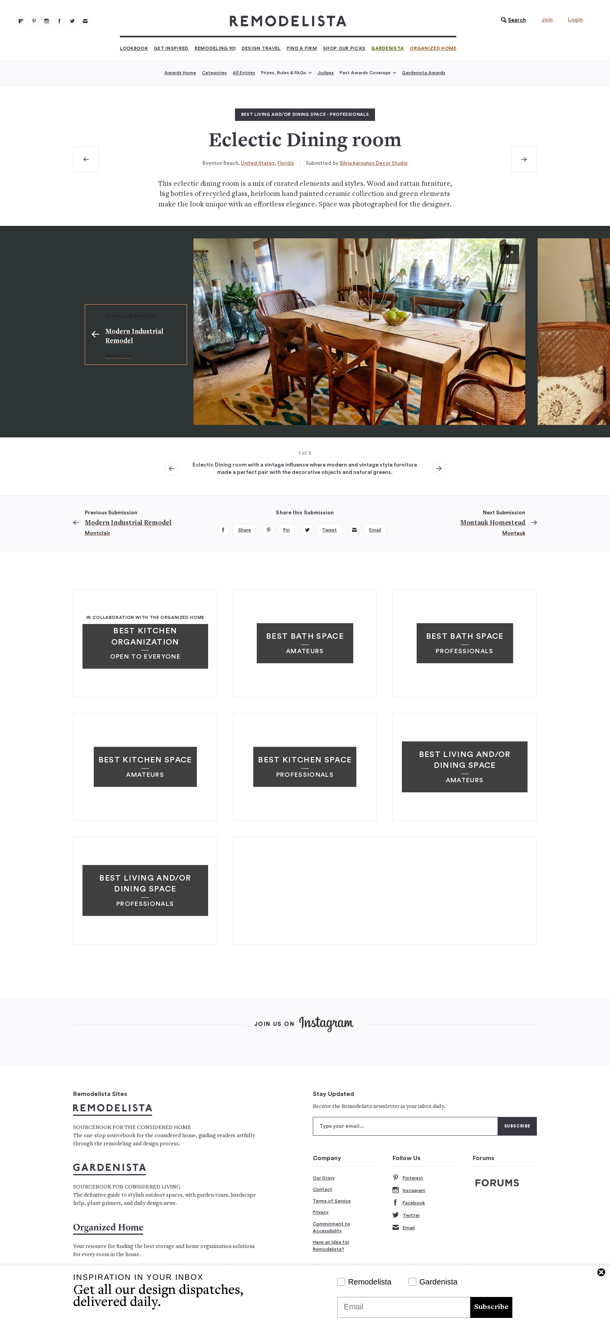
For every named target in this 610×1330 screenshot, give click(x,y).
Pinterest (408, 1178)
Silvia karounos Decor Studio (374, 163)
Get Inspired (171, 48)
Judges (325, 72)
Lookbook (134, 48)
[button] (511, 20)
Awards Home (180, 72)
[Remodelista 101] (33, 21)
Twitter (406, 1215)
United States (258, 163)
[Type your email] (405, 1126)
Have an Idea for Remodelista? (331, 1245)
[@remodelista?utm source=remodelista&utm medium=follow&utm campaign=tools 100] (21, 21)
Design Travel (261, 48)
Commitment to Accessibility (331, 1227)
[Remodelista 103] (59, 21)
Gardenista (387, 48)
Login (575, 20)
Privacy (321, 1212)
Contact (322, 1189)
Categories (214, 72)
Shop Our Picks (344, 48)
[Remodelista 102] (46, 21)
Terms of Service (332, 1201)
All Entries (244, 72)
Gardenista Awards (423, 72)
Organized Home (433, 48)
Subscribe (491, 1307)
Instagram (409, 1190)
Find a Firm (302, 48)
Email (404, 1227)
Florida (285, 163)
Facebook (409, 1203)
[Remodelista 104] (72, 21)
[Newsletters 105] (85, 21)
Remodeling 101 (215, 48)
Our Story (324, 1178)
